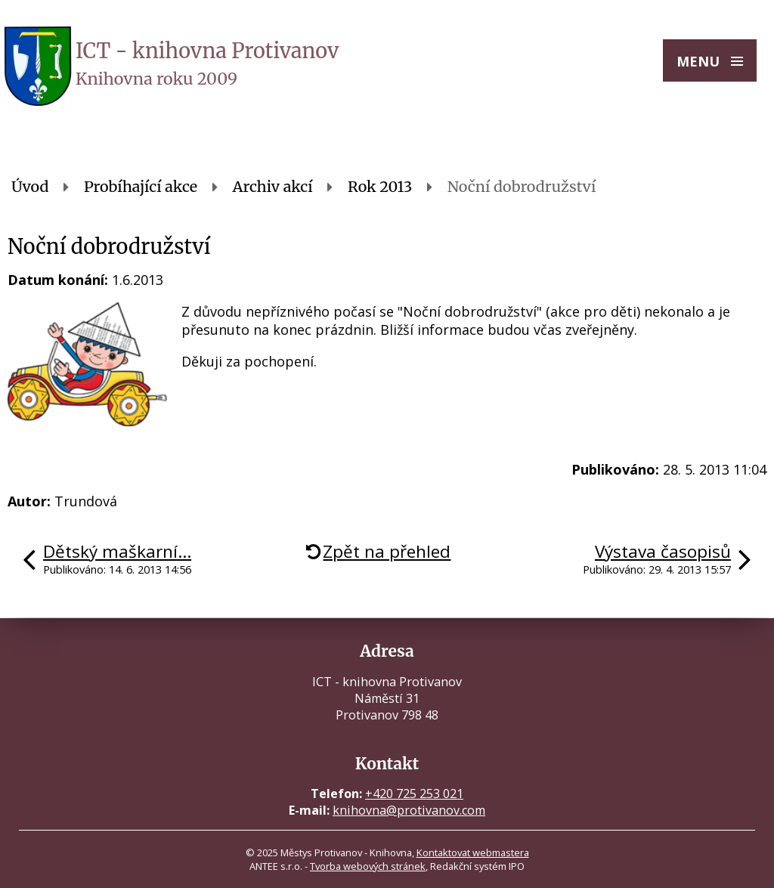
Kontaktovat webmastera (472, 852)
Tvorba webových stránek (368, 866)
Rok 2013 (380, 187)
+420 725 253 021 (414, 793)
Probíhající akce (140, 187)
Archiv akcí (273, 187)
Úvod (30, 187)
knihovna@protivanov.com (409, 810)
